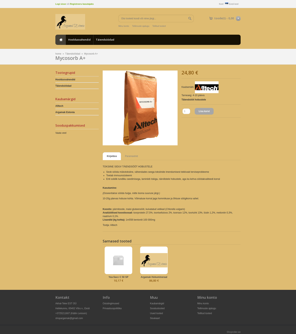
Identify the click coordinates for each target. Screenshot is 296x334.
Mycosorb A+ (91, 53)
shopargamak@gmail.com (69, 318)
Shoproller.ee (234, 332)
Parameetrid (131, 156)
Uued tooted (156, 313)
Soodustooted (157, 308)
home (60, 40)
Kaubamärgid (157, 303)
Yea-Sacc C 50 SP (118, 277)
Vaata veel (60, 133)
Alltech (59, 106)
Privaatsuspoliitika (112, 308)
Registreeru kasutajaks (82, 4)
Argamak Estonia (65, 112)
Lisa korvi (204, 111)
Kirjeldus (112, 156)
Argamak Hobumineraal (154, 277)
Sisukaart (155, 318)
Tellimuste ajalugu (140, 26)
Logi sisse (60, 4)
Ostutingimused (111, 303)
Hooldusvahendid (79, 39)
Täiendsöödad (105, 39)
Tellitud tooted (159, 26)
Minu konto (123, 26)
